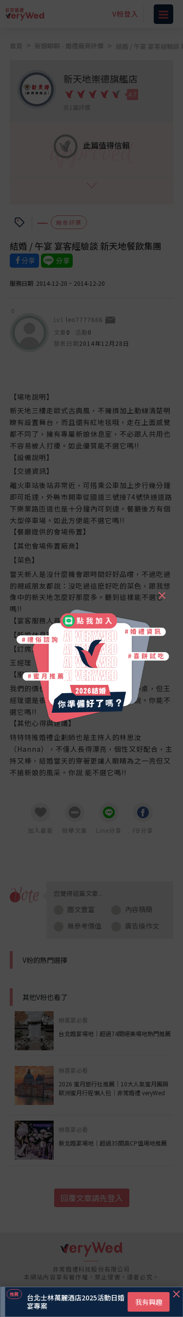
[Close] (161, 591)
